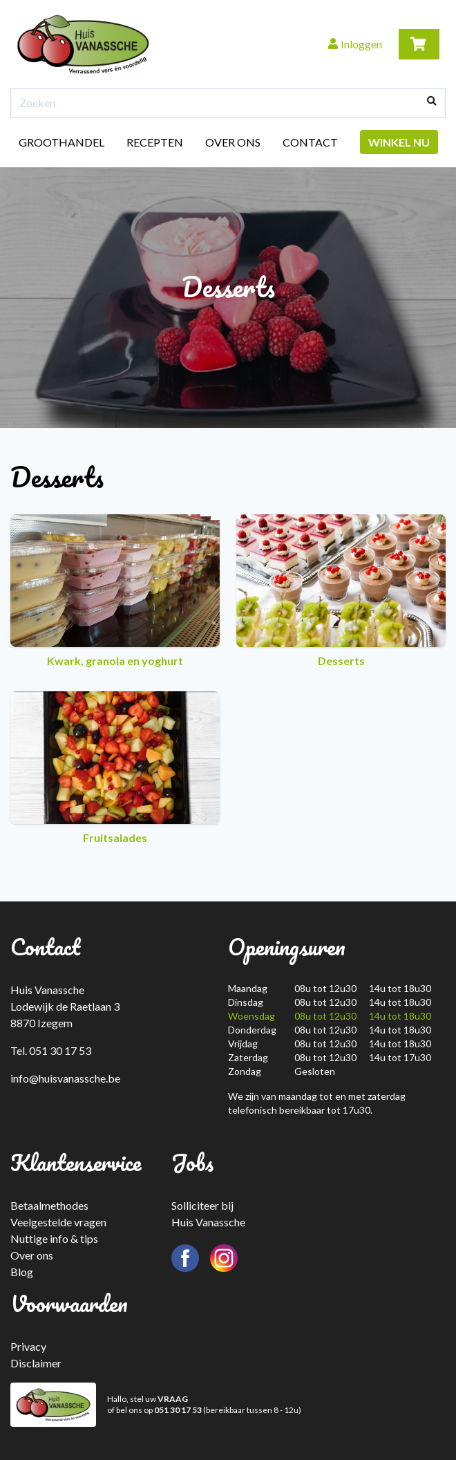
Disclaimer (35, 1362)
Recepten (154, 142)
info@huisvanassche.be (65, 1078)
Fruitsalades (115, 767)
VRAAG (173, 1399)
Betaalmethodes (49, 1205)
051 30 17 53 (178, 1410)
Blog (21, 1271)
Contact (310, 142)
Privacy (28, 1346)
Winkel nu (399, 142)
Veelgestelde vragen (58, 1221)
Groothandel (61, 142)
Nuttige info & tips (54, 1238)
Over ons (232, 142)
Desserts (341, 590)
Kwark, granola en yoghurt (115, 590)
